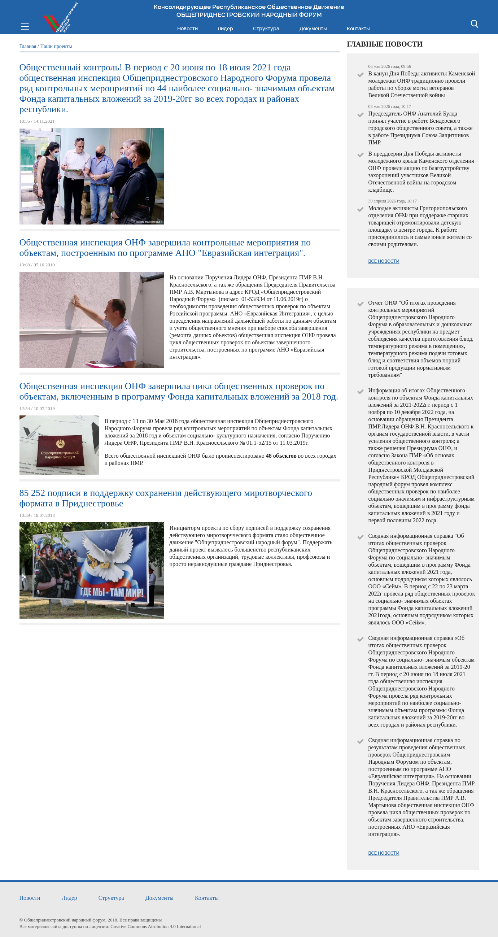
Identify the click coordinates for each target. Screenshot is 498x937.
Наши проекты (56, 46)
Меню (24, 26)
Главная (27, 46)
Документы (313, 28)
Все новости (383, 261)
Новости (187, 28)
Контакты (358, 28)
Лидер (225, 28)
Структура (266, 28)
